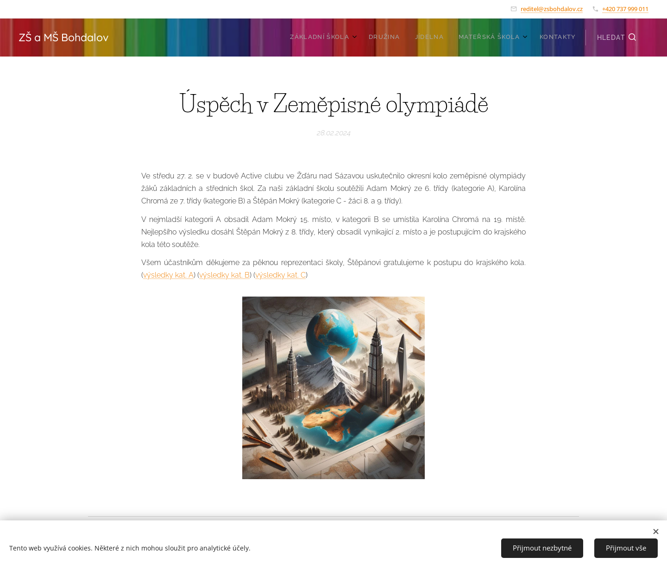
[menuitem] (512, 37)
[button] (616, 37)
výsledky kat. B (224, 275)
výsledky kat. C (280, 275)
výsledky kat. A (168, 275)
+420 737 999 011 (625, 9)
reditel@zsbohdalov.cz (552, 9)
